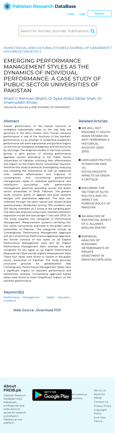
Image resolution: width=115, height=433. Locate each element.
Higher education (58, 297)
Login (82, 14)
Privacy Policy (102, 405)
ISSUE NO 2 (32, 51)
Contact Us (101, 401)
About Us (100, 390)
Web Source (24, 310)
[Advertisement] (57, 334)
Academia (10, 300)
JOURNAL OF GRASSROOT (89, 48)
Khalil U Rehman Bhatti (25, 98)
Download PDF (48, 310)
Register (99, 13)
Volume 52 (13, 51)
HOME (8, 48)
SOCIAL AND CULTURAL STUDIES (41, 48)
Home (71, 14)
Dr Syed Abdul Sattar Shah (72, 98)
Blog (69, 390)
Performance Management (22, 297)
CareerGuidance (76, 394)
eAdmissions (74, 398)
